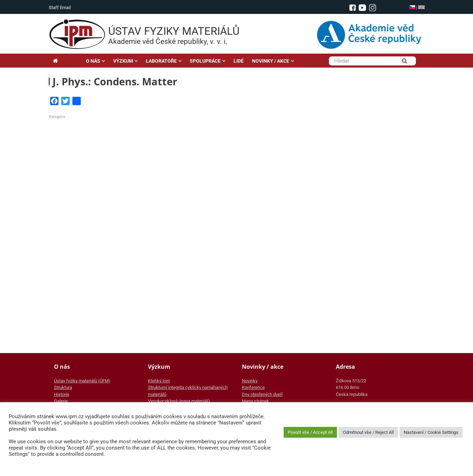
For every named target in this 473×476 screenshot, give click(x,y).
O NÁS (93, 61)
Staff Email (60, 7)
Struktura (63, 387)
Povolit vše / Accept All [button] (310, 432)
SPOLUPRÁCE (205, 61)
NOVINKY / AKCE (270, 61)
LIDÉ (239, 61)
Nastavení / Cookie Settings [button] (431, 432)
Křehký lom (159, 380)
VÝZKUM (123, 61)
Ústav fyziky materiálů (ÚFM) (82, 380)
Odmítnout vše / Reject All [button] (368, 432)
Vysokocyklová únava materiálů (179, 401)
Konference (253, 387)
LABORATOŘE (161, 61)
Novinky (250, 380)
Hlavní (65, 61)
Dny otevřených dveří (262, 394)
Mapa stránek (255, 401)
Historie (61, 394)
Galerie (61, 401)
